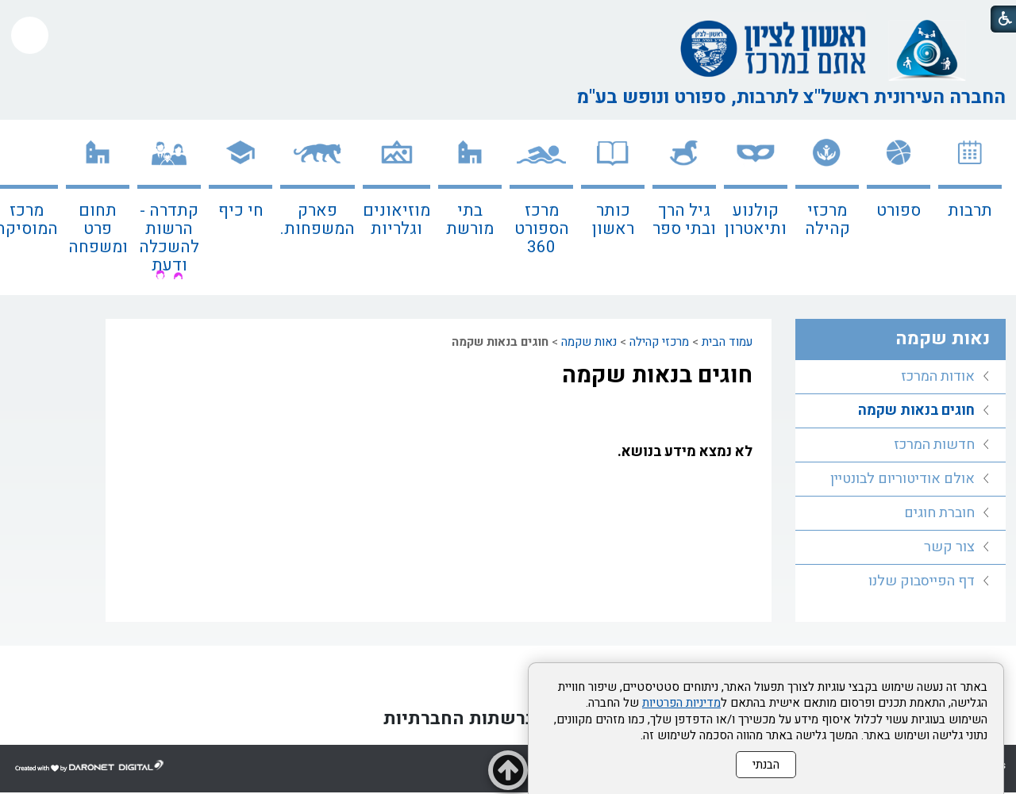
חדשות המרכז (934, 444)
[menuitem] (970, 207)
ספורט (898, 210)
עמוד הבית (727, 342)
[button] (29, 35)
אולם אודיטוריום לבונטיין (902, 478)
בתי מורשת (470, 219)
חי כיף (241, 210)
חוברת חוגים (939, 513)
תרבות (970, 210)
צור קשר (949, 547)
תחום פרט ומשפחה (98, 228)
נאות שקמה (589, 342)
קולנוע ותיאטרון (756, 219)
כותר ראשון (613, 219)
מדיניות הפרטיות (681, 703)
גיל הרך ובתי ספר (684, 219)
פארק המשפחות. (317, 219)
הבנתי (765, 764)
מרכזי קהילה (827, 219)
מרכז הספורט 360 (541, 228)
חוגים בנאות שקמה (657, 375)
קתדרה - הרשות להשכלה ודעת (169, 238)
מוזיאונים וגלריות (396, 219)
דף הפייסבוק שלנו (921, 581)
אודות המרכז (938, 376)
